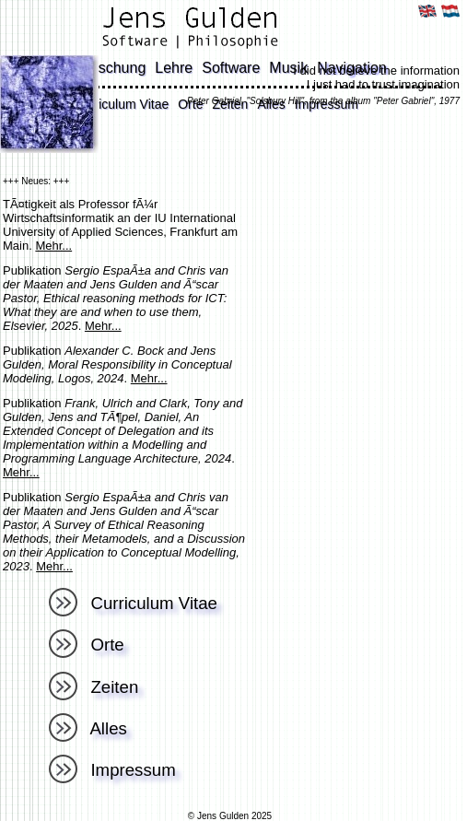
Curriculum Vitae (121, 104)
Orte (86, 644)
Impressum (112, 770)
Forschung (111, 68)
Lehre (174, 68)
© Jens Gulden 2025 (230, 816)
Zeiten (93, 687)
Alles (88, 728)
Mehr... (53, 245)
